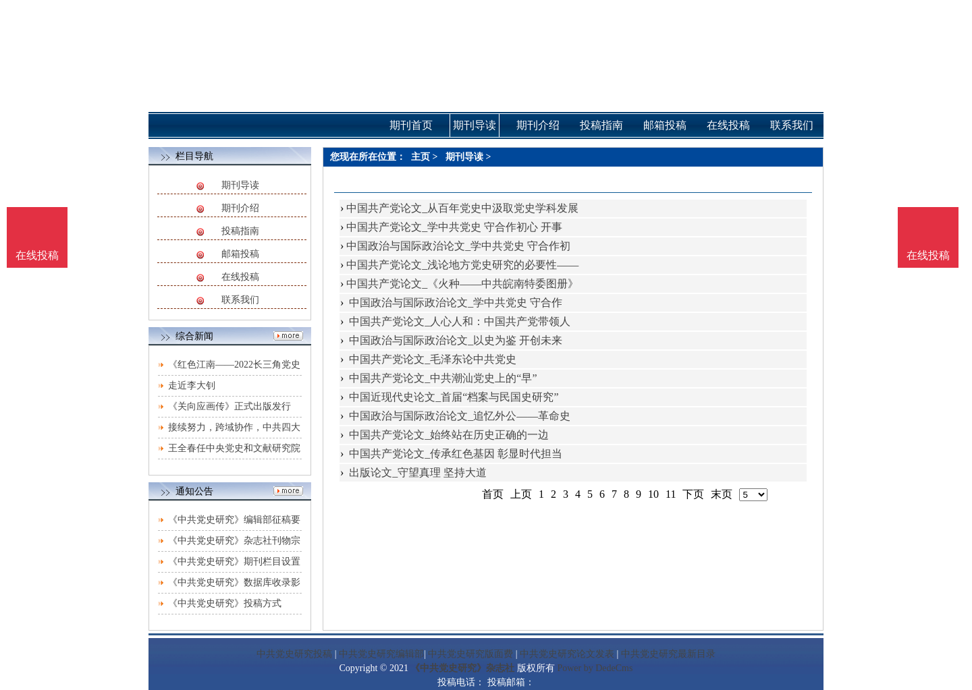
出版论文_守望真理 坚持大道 (416, 472)
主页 (420, 157)
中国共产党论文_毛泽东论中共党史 (431, 359)
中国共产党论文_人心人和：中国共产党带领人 (458, 321)
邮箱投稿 (240, 254)
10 (653, 494)
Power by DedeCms (594, 668)
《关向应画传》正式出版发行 (229, 406)
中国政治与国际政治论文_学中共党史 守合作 (454, 302)
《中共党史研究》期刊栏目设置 (234, 561)
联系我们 (240, 300)
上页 (521, 494)
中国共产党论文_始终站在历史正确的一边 (447, 434)
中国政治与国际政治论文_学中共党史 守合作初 (458, 246)
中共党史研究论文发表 (567, 654)
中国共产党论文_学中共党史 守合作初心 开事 (454, 227)
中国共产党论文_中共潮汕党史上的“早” (441, 378)
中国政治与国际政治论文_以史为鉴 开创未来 (454, 340)
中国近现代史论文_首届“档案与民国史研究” (452, 397)
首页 (493, 494)
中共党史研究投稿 (294, 654)
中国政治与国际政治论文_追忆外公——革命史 (458, 416)
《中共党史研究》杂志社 (462, 668)
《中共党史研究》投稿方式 (224, 603)
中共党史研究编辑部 (381, 654)
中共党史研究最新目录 (668, 654)
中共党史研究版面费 (470, 654)
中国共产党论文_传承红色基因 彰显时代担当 (454, 453)
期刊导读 (240, 185)
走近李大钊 (191, 385)
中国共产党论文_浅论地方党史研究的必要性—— (462, 264)
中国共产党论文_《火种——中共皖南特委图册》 (462, 283)
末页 (721, 494)
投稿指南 (240, 231)
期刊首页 (411, 125)
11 (671, 494)
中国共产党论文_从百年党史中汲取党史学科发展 (462, 208)
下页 (693, 494)
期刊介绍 (240, 208)
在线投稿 (240, 277)
